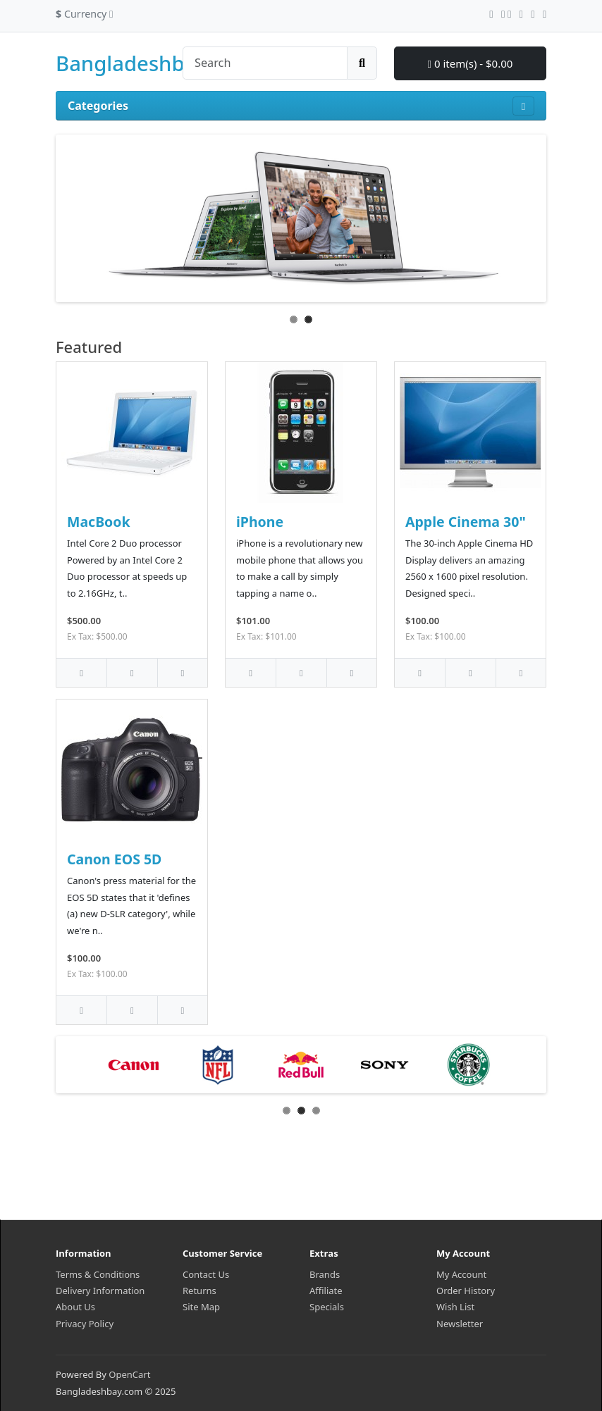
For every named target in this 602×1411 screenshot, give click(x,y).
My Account (461, 1274)
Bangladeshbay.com (155, 63)
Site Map (201, 1306)
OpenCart (129, 1374)
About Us (75, 1306)
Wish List (455, 1306)
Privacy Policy (84, 1323)
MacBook (98, 521)
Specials (326, 1306)
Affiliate (326, 1290)
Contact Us (206, 1274)
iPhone (259, 521)
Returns (199, 1290)
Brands (324, 1274)
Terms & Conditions (98, 1274)
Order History (465, 1290)
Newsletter (459, 1323)
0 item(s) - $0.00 (470, 63)
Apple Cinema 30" (465, 521)
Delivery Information (100, 1290)
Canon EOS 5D (114, 859)
